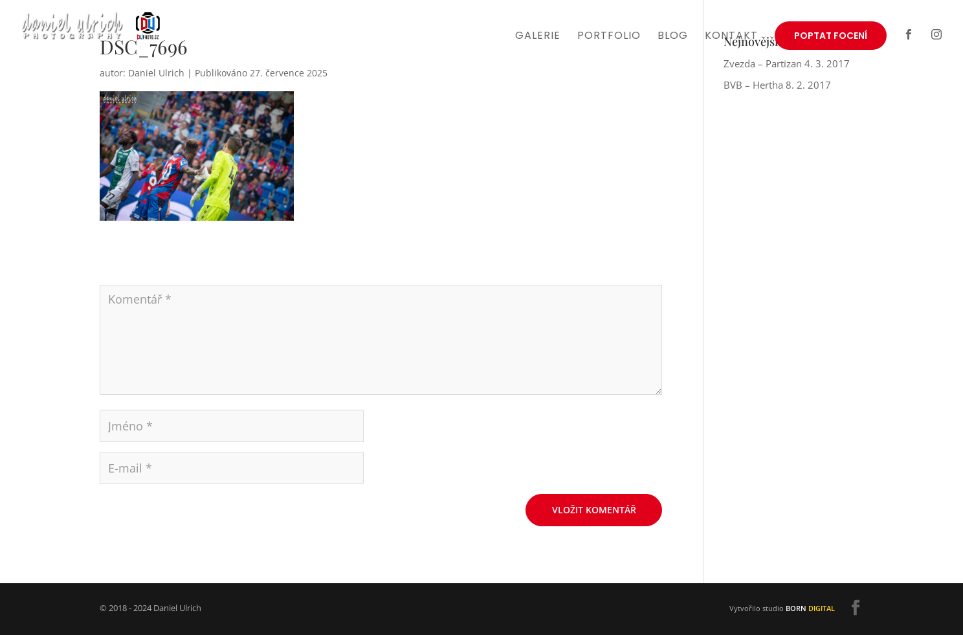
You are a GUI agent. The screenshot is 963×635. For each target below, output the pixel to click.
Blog (673, 37)
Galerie (537, 37)
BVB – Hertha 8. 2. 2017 (777, 84)
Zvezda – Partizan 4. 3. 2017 (787, 63)
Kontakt (731, 37)
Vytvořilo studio (782, 608)
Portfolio (609, 37)
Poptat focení (830, 35)
